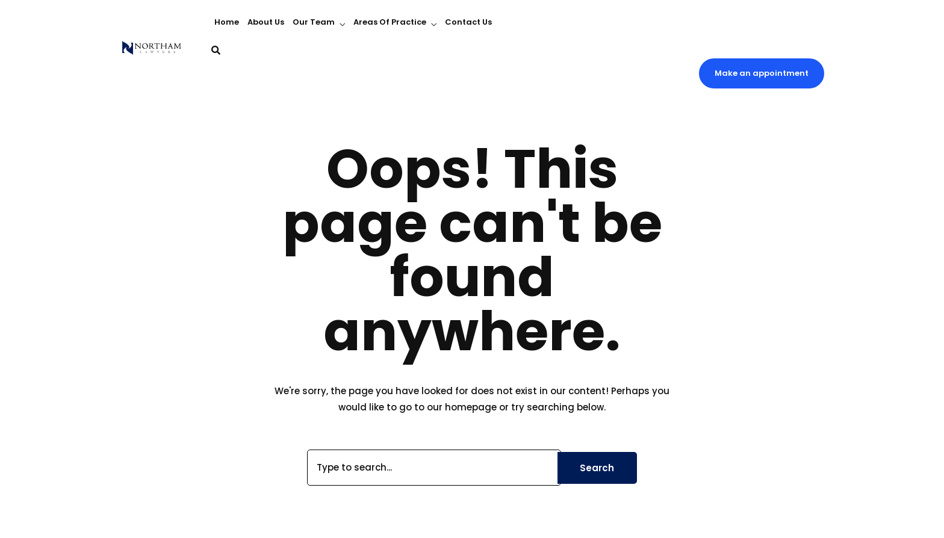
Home (226, 22)
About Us (265, 22)
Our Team (314, 22)
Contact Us (468, 22)
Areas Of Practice (389, 22)
